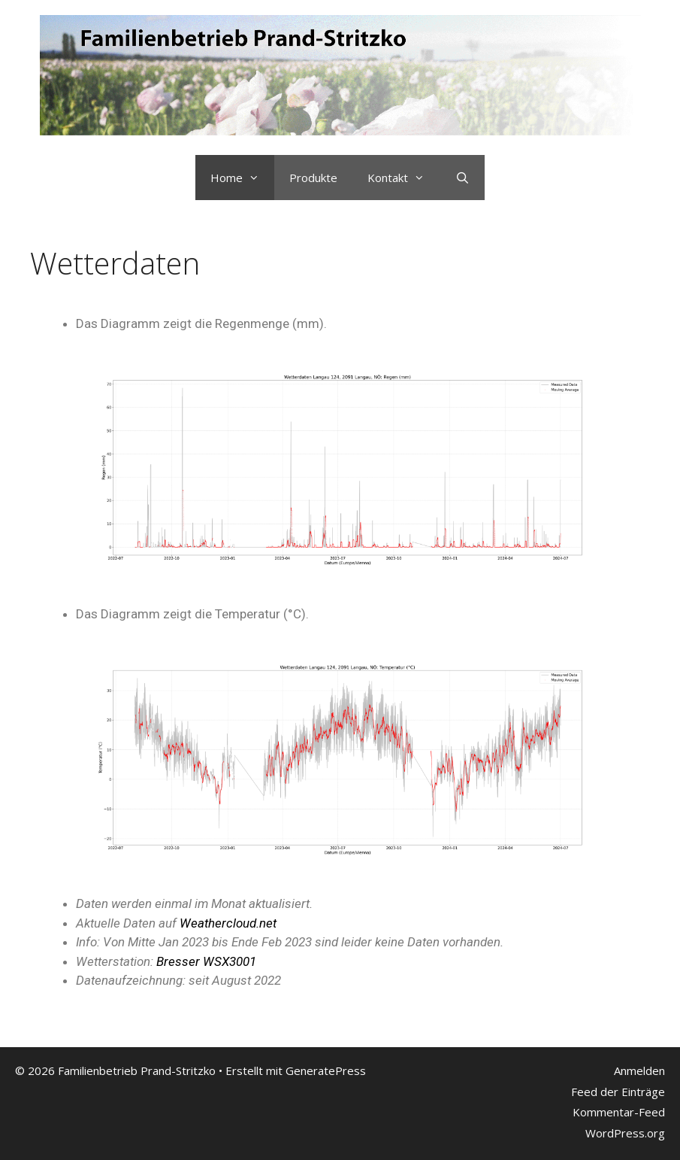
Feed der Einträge (618, 1091)
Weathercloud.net (228, 923)
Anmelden (639, 1070)
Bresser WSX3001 (206, 961)
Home (242, 177)
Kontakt (403, 177)
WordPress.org (625, 1132)
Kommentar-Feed (619, 1111)
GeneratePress (326, 1070)
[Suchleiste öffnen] (462, 177)
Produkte (313, 177)
